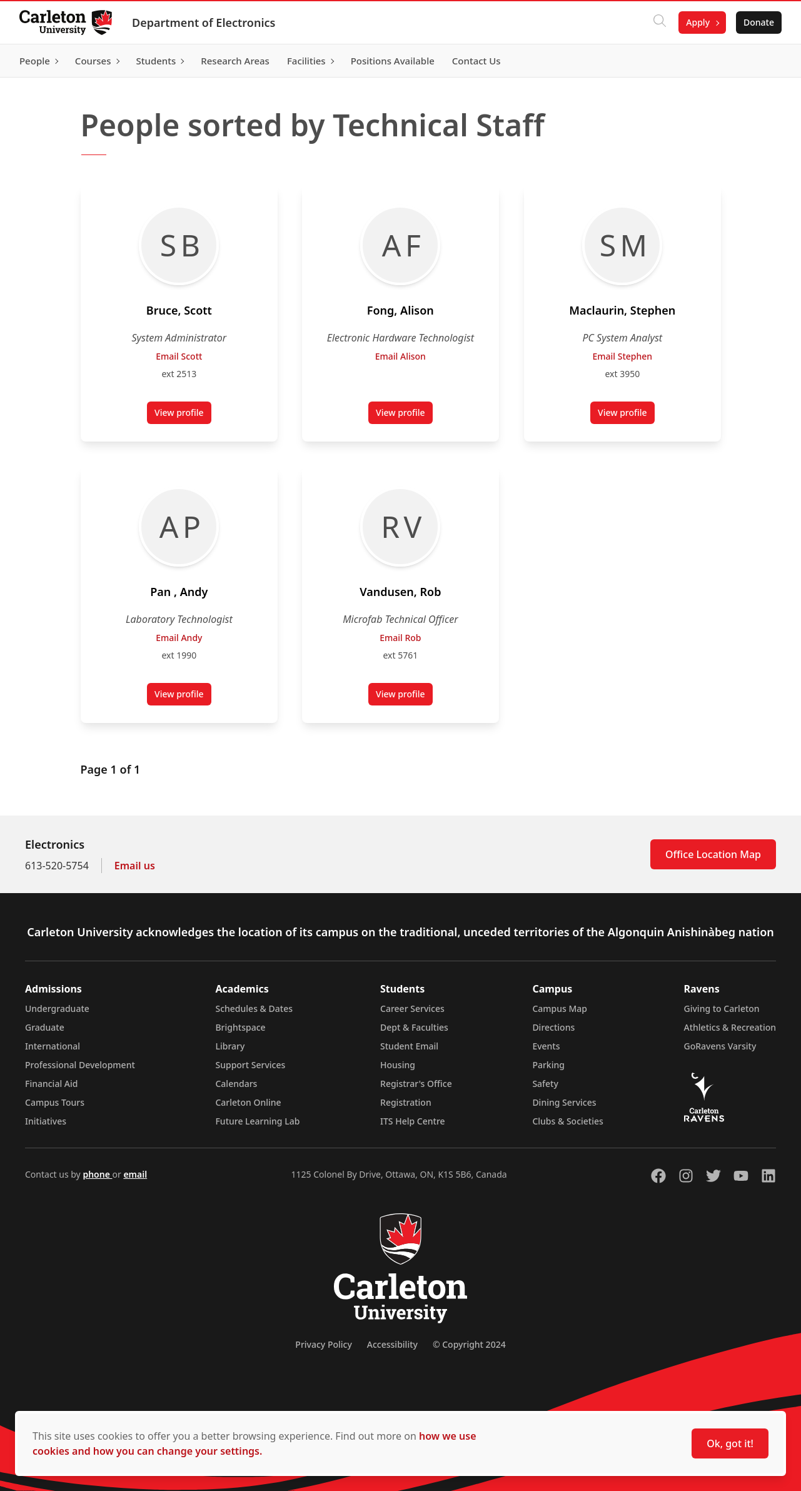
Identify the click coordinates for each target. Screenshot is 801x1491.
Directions (553, 1027)
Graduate (44, 1027)
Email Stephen (622, 356)
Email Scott (179, 356)
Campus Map (559, 1008)
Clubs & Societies (567, 1121)
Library (229, 1046)
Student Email (409, 1046)
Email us (134, 865)
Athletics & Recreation (730, 1027)
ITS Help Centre (412, 1121)
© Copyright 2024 (469, 1344)
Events (546, 1046)
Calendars (236, 1083)
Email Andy (179, 638)
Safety (545, 1083)
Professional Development (80, 1065)
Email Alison (400, 356)
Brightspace (240, 1027)
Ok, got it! (730, 1443)
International (52, 1046)
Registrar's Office (416, 1083)
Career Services (412, 1008)
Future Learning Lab (257, 1121)
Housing (397, 1065)
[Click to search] (659, 22)
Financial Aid (51, 1083)
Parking (548, 1065)
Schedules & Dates (254, 1008)
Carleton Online (248, 1102)
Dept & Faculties (414, 1027)
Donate (758, 22)
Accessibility (392, 1344)
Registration (405, 1102)
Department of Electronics (204, 22)
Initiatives (45, 1121)
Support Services (250, 1065)
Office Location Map (713, 854)
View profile (182, 415)
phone (97, 1174)
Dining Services (564, 1102)
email (135, 1174)
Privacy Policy (323, 1344)
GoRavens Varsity (720, 1046)
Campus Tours (54, 1102)
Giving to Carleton (722, 1008)
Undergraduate (57, 1008)
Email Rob (400, 638)
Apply (697, 22)
